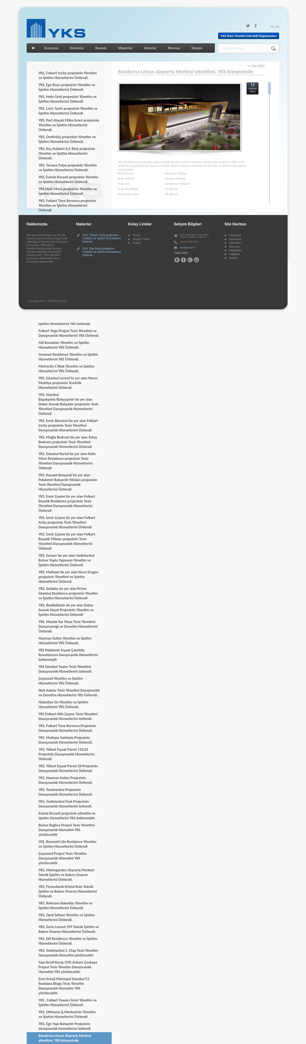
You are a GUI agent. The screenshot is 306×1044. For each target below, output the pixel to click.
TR (271, 26)
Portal (136, 235)
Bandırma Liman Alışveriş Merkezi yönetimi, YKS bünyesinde (64, 1038)
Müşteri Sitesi (141, 239)
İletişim (196, 48)
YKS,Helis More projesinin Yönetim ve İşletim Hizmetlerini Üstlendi (67, 191)
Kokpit (137, 243)
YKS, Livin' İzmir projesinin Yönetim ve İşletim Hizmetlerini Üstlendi (68, 110)
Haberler (150, 48)
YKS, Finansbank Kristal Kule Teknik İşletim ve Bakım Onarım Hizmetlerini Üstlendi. (67, 891)
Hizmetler (77, 48)
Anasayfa (235, 235)
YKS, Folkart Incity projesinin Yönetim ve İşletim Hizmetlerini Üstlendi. (67, 75)
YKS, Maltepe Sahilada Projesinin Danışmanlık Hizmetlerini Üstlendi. (65, 740)
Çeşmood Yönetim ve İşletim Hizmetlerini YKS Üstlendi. (60, 680)
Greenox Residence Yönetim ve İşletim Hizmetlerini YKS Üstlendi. (68, 356)
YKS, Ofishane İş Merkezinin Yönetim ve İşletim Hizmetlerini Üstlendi (67, 1014)
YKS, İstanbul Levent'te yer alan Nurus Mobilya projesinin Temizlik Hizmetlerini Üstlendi (68, 383)
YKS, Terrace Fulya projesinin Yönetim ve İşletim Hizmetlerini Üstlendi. (67, 167)
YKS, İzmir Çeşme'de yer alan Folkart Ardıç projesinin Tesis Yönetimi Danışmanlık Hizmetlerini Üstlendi (66, 522)
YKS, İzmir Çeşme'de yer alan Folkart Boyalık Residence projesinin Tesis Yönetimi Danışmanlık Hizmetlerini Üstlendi (66, 503)
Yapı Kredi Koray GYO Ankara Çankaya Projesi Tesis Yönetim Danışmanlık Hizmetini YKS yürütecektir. (67, 967)
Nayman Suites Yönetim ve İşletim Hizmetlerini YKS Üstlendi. (64, 640)
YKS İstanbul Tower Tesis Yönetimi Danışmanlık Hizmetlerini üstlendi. (65, 669)
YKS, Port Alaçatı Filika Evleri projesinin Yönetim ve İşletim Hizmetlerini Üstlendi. (68, 125)
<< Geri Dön (256, 66)
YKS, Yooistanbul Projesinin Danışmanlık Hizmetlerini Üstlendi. (65, 792)
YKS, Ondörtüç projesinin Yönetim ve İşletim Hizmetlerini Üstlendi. (67, 139)
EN (277, 26)
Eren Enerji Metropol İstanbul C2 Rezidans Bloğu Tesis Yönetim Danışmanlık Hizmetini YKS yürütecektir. (63, 986)
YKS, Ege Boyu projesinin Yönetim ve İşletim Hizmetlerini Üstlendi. (66, 87)
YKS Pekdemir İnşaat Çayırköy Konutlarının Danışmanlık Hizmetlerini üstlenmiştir (68, 655)
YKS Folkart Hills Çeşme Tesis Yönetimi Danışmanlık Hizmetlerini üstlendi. (68, 716)
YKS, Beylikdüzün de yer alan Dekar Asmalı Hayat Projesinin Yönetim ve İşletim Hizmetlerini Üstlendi (66, 610)
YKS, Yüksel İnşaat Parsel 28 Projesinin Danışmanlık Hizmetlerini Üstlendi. (68, 768)
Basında (100, 48)
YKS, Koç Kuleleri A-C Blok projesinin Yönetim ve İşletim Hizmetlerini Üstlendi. (66, 153)
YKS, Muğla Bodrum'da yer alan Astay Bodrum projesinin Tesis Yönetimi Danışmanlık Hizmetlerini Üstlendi (67, 442)
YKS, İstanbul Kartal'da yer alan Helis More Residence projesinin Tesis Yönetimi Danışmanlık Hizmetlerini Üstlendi (67, 461)
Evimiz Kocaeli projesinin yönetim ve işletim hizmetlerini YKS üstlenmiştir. (66, 815)
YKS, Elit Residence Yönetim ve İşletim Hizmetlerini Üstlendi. (68, 941)
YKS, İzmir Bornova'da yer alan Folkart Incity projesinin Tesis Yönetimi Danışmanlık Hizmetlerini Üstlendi (68, 425)
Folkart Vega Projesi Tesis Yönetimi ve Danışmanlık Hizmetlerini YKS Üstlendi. (68, 333)
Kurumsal (51, 48)
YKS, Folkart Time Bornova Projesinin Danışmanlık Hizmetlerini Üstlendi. (67, 728)
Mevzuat (174, 48)
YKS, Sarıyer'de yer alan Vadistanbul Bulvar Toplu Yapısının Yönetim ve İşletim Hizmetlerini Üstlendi (66, 560)
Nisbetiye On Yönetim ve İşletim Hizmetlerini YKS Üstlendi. (63, 704)
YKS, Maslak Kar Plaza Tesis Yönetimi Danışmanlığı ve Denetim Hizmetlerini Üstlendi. (68, 626)
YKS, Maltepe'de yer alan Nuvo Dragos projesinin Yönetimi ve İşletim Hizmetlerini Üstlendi (68, 577)
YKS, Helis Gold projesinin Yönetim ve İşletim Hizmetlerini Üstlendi (67, 99)
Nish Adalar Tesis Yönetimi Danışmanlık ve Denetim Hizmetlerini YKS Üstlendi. (69, 692)
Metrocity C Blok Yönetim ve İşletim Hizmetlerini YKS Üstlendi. (66, 368)
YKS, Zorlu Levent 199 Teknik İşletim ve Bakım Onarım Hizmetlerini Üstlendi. (68, 929)
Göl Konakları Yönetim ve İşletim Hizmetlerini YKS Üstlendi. (63, 345)
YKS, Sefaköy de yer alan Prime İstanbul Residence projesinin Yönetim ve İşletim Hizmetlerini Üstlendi (68, 593)
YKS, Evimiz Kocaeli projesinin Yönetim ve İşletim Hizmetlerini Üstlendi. (68, 179)
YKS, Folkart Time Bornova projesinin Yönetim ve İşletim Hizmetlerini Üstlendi (67, 205)
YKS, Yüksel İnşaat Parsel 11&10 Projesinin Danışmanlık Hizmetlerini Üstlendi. (66, 754)
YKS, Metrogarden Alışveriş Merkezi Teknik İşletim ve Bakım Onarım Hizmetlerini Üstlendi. (66, 875)
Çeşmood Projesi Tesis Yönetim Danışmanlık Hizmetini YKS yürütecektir (62, 858)
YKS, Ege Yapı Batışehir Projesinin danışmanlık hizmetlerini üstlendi (64, 1026)
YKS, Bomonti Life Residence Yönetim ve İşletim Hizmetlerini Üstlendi (67, 844)
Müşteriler (125, 48)
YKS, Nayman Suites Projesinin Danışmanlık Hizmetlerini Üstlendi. (65, 780)
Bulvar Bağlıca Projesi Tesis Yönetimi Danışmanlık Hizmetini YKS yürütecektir (66, 830)
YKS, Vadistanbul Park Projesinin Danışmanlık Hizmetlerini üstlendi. (65, 803)
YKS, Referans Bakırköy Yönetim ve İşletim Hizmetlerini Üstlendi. (65, 905)
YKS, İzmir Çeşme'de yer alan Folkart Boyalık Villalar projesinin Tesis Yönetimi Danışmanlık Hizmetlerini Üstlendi (66, 541)
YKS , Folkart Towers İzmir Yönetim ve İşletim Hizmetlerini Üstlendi (67, 1002)
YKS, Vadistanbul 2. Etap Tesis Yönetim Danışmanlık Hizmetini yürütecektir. (68, 952)
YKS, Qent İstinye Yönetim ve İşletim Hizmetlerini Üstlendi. (66, 917)
